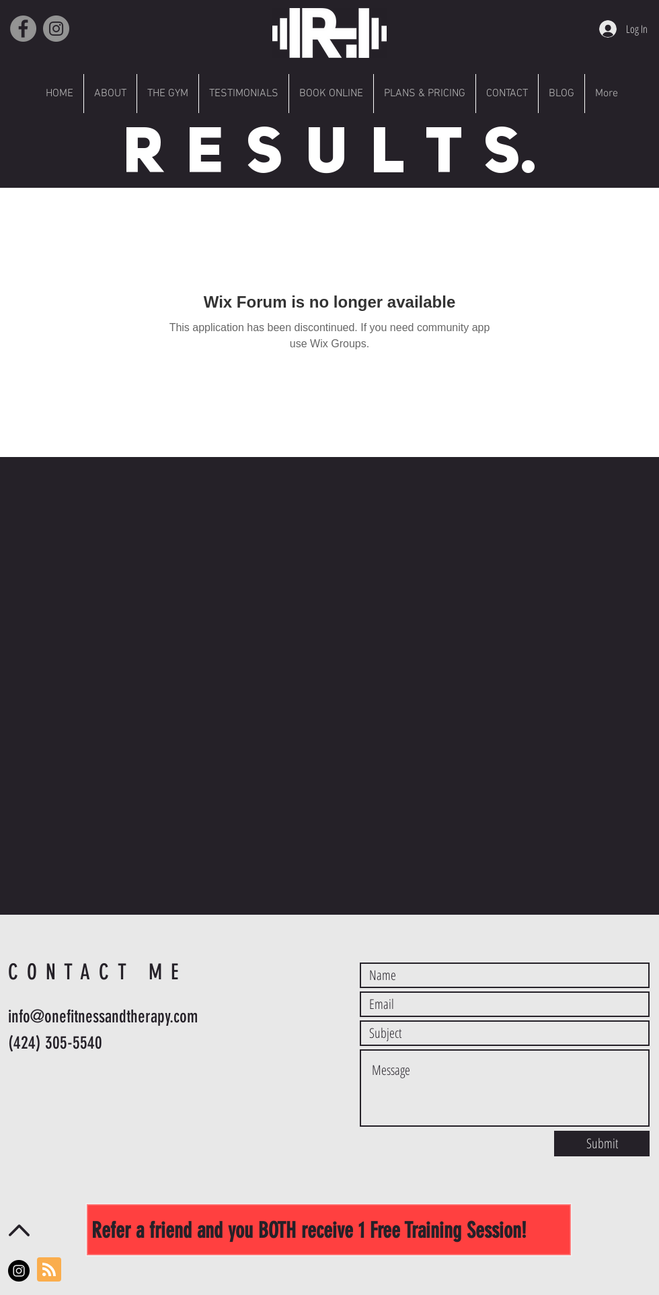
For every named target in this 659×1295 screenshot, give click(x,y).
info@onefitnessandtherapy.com (103, 1016)
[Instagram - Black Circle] (19, 1271)
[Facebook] (23, 28)
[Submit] (602, 1143)
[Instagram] (56, 28)
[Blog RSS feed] (49, 1270)
